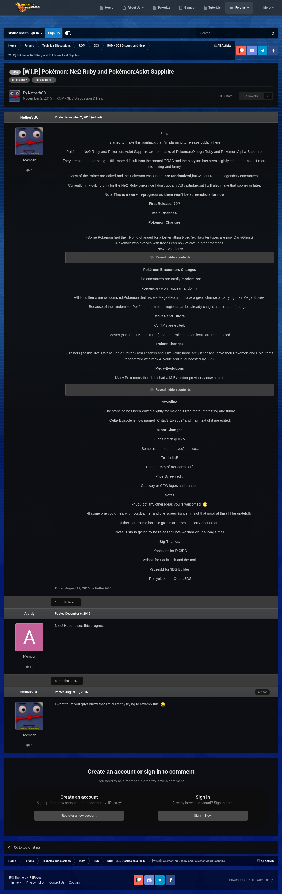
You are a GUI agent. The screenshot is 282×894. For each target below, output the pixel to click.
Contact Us (56, 882)
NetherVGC (29, 117)
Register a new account (79, 815)
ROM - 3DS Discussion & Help (79, 98)
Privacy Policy (35, 882)
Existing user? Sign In (25, 33)
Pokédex (191, 13)
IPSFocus (35, 877)
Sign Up (54, 33)
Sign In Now (203, 815)
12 (29, 667)
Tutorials (242, 13)
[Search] (220, 33)
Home (136, 13)
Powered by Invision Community (251, 880)
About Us (162, 13)
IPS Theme (16, 877)
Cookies (74, 882)
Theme (15, 882)
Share (226, 96)
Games (217, 13)
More (267, 13)
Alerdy (29, 614)
